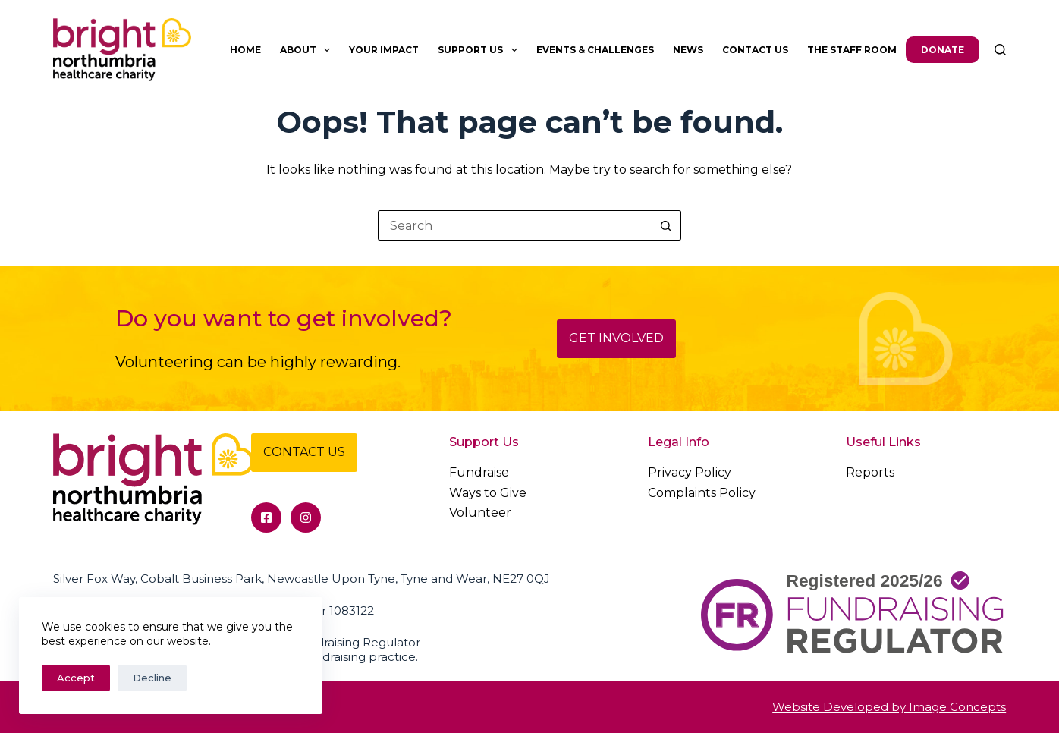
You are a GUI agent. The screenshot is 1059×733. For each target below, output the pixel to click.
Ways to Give (487, 493)
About (308, 50)
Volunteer (480, 512)
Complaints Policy (702, 493)
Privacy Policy (689, 472)
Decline (152, 678)
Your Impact (384, 49)
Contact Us (755, 49)
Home (245, 49)
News (688, 49)
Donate (942, 49)
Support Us (480, 50)
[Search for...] (514, 225)
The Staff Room (852, 49)
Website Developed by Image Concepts (889, 707)
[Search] (1000, 49)
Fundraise (479, 472)
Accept (76, 678)
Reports (870, 472)
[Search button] (666, 225)
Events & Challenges (595, 49)
